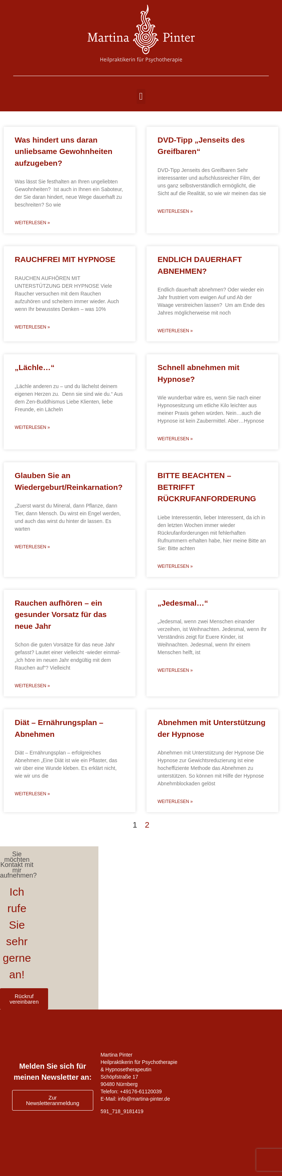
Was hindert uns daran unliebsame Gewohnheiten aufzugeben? (63, 151)
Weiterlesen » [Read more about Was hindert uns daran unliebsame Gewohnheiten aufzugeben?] (32, 222)
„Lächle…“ (35, 367)
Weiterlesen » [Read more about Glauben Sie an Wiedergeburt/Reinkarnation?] (32, 546)
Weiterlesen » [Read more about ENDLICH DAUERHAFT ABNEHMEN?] (175, 330)
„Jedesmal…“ (183, 603)
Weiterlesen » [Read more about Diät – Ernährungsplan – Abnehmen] (32, 793)
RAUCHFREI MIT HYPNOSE (65, 259)
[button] (141, 96)
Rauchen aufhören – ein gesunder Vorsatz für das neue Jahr (61, 614)
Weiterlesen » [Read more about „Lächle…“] (32, 427)
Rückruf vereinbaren (24, 999)
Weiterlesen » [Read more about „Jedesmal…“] (175, 670)
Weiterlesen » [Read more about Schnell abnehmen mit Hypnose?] (175, 438)
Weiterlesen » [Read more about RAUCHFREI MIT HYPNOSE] (32, 327)
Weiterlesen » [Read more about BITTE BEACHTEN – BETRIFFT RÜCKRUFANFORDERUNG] (175, 566)
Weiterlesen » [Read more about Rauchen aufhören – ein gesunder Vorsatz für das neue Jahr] (32, 685)
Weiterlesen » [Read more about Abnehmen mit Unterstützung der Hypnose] (175, 801)
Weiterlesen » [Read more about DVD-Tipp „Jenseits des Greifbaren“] (175, 211)
